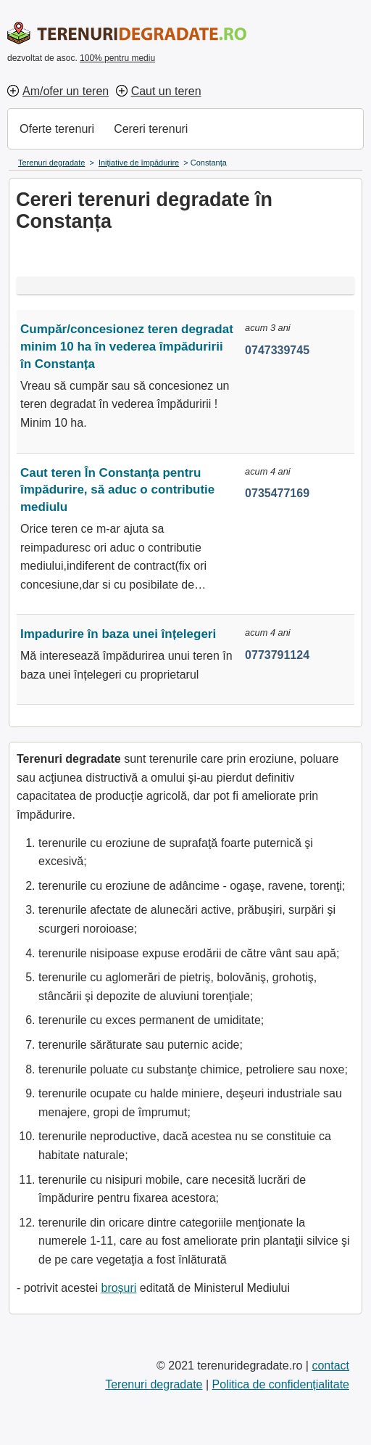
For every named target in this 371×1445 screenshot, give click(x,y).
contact (330, 1365)
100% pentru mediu (117, 58)
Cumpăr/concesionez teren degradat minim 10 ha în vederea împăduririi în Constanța (126, 346)
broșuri (118, 1288)
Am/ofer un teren (65, 91)
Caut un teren (166, 91)
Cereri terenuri (151, 129)
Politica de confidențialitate (280, 1384)
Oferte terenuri (57, 129)
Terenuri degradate (153, 1384)
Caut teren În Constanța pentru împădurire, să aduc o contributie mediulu (117, 490)
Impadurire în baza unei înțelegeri (118, 634)
